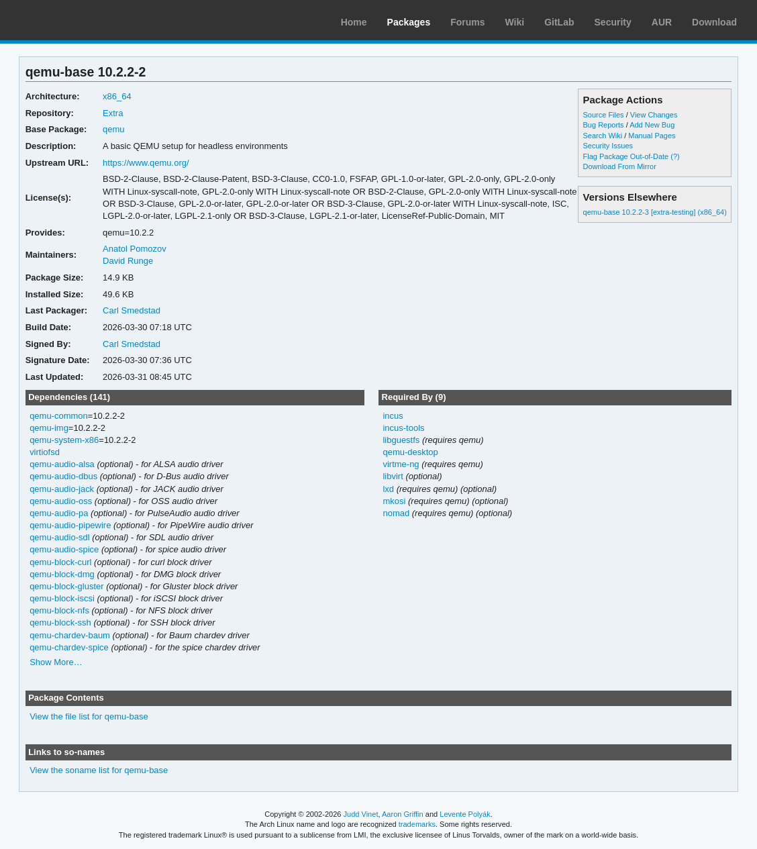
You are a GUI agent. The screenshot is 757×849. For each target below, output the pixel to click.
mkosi (394, 501)
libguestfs (401, 440)
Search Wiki (603, 136)
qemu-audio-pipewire (70, 525)
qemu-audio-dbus (63, 476)
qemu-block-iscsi (62, 598)
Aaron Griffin (402, 814)
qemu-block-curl (60, 562)
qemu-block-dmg (62, 574)
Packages (409, 22)
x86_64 (117, 96)
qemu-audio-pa (59, 513)
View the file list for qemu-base (89, 716)
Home (354, 22)
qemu (113, 129)
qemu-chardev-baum (70, 635)
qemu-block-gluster (66, 586)
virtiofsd (45, 452)
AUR (662, 22)
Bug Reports (603, 125)
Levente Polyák (465, 814)
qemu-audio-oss (61, 501)
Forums (467, 22)
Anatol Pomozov (134, 249)
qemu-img (49, 428)
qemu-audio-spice (64, 549)
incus (393, 416)
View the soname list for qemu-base (99, 770)
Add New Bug (651, 125)
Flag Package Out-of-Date (626, 156)
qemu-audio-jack (62, 489)
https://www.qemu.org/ (146, 163)
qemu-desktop (410, 452)
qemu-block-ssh (60, 622)
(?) (674, 156)
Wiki (515, 22)
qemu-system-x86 (64, 440)
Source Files (603, 115)
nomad (396, 513)
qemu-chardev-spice (69, 647)
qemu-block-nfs (59, 610)
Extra (113, 113)
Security (613, 22)
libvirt (393, 476)
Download (714, 22)
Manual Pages (651, 136)
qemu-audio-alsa (62, 464)
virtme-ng (401, 464)
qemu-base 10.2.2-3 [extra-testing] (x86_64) (655, 212)
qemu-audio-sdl (60, 537)
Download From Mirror (619, 166)
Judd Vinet (361, 814)
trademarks (417, 824)
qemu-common (59, 416)
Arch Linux (74, 20)
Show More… (56, 662)
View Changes (654, 115)
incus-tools (403, 428)
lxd (388, 489)
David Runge (128, 261)
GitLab (559, 22)
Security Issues (608, 146)
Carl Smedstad (131, 310)
